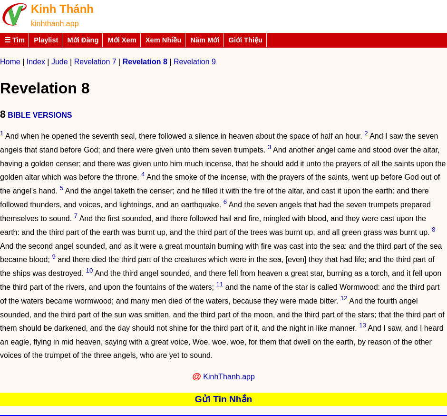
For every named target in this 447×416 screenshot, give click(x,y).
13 (362, 325)
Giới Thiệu (246, 40)
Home (10, 62)
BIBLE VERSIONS (40, 115)
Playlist (46, 40)
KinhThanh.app (229, 377)
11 (220, 284)
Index (36, 62)
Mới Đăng (82, 40)
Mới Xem (121, 40)
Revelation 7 (95, 62)
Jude (59, 62)
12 (344, 298)
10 (89, 270)
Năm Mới (204, 40)
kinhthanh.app (55, 24)
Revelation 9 (195, 62)
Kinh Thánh (62, 8)
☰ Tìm (14, 40)
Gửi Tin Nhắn (224, 399)
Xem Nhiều (164, 40)
